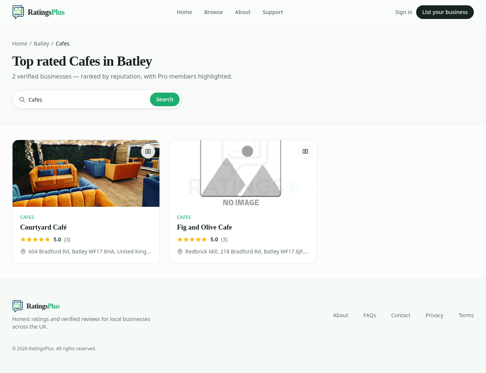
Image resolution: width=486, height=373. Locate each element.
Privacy (434, 315)
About (243, 12)
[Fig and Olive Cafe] (242, 201)
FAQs (369, 315)
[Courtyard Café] (86, 201)
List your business (445, 12)
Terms (466, 315)
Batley (41, 43)
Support (273, 12)
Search (165, 99)
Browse (213, 12)
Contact (400, 315)
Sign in (403, 12)
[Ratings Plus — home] (38, 12)
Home (184, 12)
